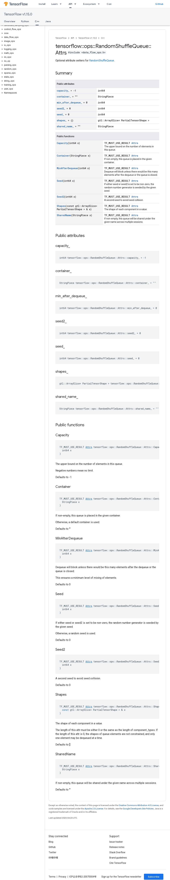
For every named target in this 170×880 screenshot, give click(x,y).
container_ (64, 96)
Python (25, 21)
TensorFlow (61, 38)
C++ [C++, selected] (37, 21)
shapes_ (62, 120)
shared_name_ (65, 126)
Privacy (62, 876)
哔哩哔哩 (53, 857)
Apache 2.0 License (94, 808)
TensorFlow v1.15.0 (18, 14)
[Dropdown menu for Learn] (62, 4)
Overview (9, 21)
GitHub (159, 3)
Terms (52, 876)
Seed (60, 180)
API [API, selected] (70, 3)
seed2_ (61, 108)
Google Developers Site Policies (138, 808)
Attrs (134, 143)
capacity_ (63, 90)
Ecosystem (89, 3)
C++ (103, 38)
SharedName (64, 215)
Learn (54, 3)
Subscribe (153, 876)
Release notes (116, 847)
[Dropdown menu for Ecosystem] (100, 4)
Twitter (52, 852)
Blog (51, 841)
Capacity (62, 143)
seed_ (60, 114)
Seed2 (60, 196)
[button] (21, 25)
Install (42, 3)
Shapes (61, 206)
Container (63, 155)
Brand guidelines (118, 857)
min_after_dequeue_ (69, 102)
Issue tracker (116, 841)
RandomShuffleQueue (101, 60)
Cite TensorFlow (117, 863)
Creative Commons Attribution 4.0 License (139, 805)
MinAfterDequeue (67, 168)
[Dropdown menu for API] (76, 4)
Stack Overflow (117, 852)
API (72, 38)
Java (48, 21)
